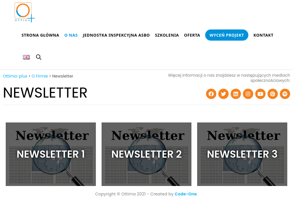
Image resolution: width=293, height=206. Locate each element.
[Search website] (38, 58)
